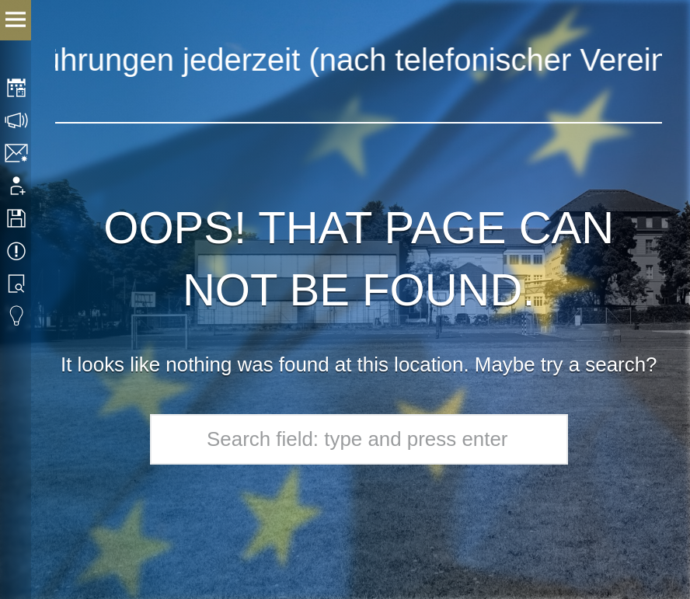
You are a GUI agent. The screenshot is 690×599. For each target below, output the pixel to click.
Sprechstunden (17, 120)
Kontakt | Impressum (17, 153)
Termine (17, 251)
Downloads (17, 218)
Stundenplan (17, 87)
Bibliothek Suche (17, 283)
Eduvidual (17, 316)
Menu (15, 20)
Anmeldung (17, 185)
